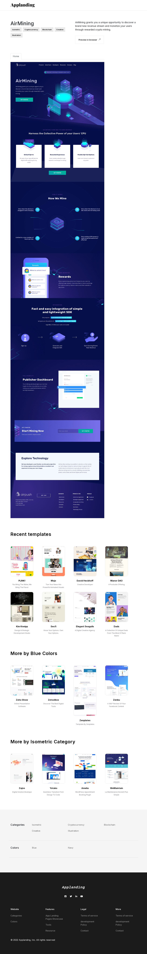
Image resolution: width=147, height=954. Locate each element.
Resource (50, 930)
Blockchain (109, 824)
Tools (48, 924)
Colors (14, 921)
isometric (16, 29)
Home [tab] (16, 56)
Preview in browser (89, 40)
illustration (16, 35)
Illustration (73, 830)
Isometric (36, 824)
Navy (70, 847)
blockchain (47, 29)
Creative (36, 830)
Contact (85, 930)
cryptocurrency (31, 29)
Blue (34, 847)
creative (59, 29)
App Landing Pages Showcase (54, 917)
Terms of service (89, 915)
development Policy (87, 923)
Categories (16, 915)
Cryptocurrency (76, 824)
